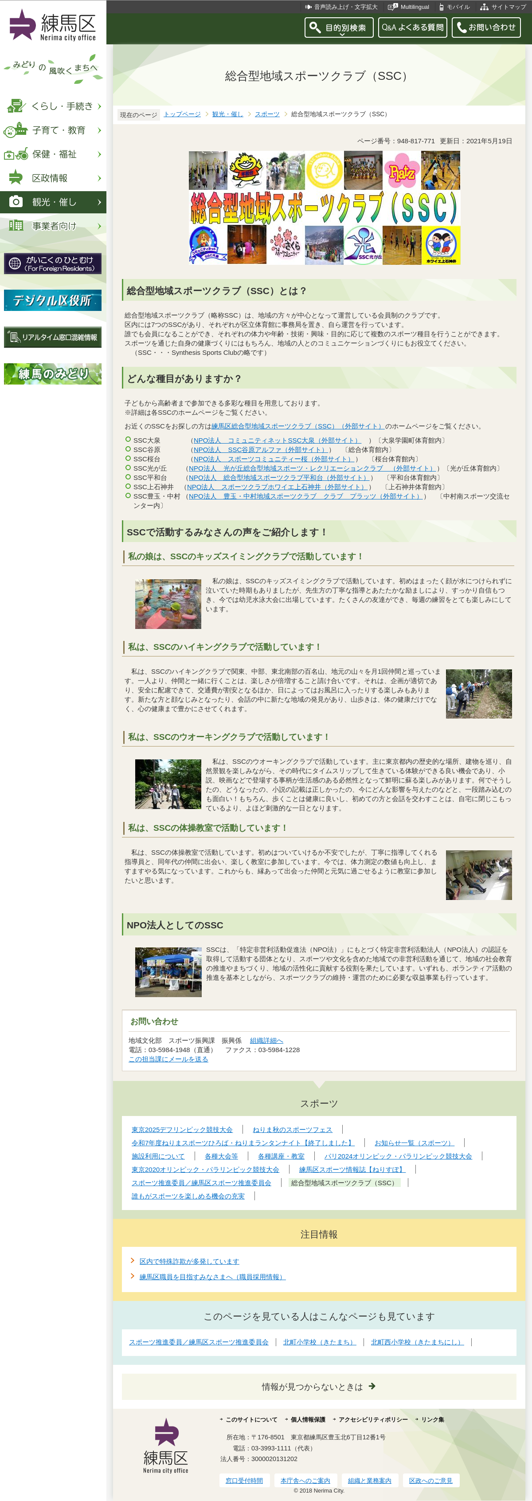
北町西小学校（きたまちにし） (417, 1342)
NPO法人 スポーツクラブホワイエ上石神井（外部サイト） (277, 487)
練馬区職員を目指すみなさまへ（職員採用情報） (213, 1277)
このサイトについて (252, 1419)
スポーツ (267, 114)
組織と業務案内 (369, 1480)
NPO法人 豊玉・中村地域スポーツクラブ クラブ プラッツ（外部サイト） (306, 496)
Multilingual (415, 7)
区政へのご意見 (431, 1480)
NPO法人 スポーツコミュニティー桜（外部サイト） (274, 459)
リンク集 (432, 1419)
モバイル (458, 7)
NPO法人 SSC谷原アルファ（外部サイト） (261, 449)
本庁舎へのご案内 (305, 1480)
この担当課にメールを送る (168, 1059)
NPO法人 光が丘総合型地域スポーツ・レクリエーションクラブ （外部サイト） (313, 468)
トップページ (182, 114)
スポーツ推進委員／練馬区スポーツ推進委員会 (199, 1342)
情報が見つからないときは (312, 1386)
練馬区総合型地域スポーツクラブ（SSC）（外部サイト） (298, 426)
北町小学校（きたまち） (319, 1342)
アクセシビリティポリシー (373, 1419)
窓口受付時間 (244, 1480)
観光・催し (227, 114)
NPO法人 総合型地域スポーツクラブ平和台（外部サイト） (279, 477)
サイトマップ (509, 7)
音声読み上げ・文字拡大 (346, 7)
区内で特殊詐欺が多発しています (189, 1261)
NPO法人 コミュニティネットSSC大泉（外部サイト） (278, 440)
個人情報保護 (308, 1419)
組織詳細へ (266, 1040)
